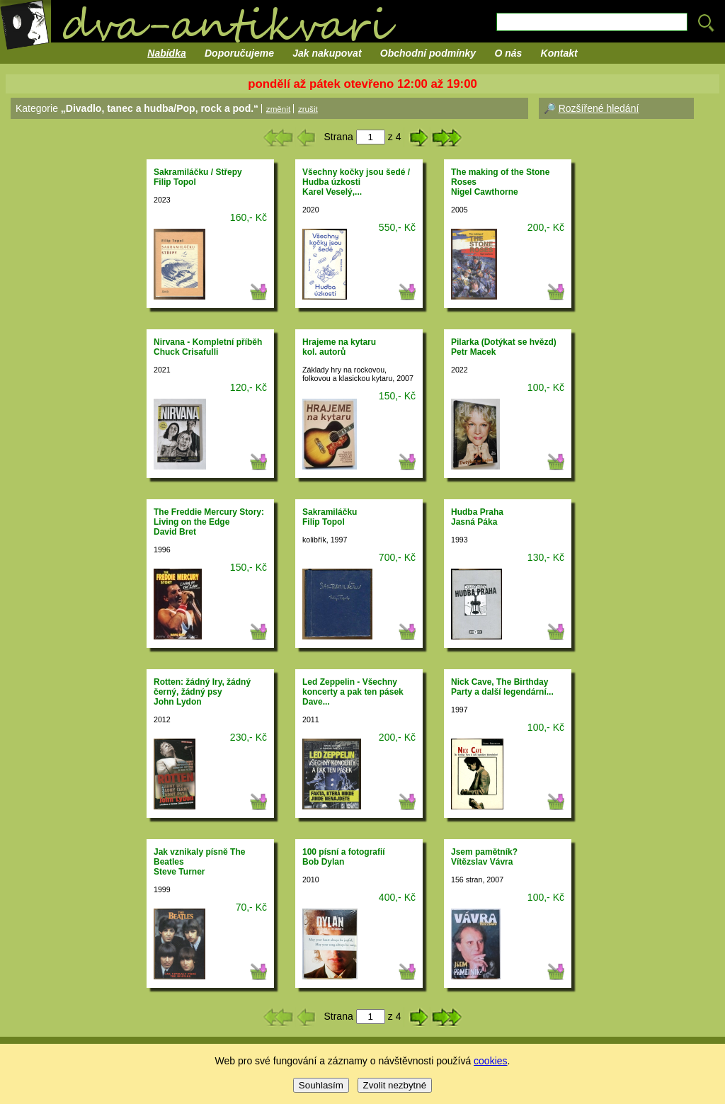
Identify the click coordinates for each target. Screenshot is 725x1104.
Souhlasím (321, 1085)
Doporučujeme (239, 53)
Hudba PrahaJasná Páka (477, 517)
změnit (278, 108)
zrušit (308, 108)
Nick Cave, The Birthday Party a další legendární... (502, 687)
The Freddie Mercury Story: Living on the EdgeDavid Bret (209, 522)
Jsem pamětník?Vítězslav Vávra (484, 857)
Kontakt (559, 53)
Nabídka (166, 53)
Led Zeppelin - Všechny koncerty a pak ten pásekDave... (353, 692)
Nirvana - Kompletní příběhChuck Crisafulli (208, 347)
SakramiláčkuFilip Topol (329, 517)
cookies (490, 1060)
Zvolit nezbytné (395, 1085)
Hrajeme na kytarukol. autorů (339, 347)
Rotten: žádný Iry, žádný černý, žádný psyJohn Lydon (202, 692)
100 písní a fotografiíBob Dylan (343, 857)
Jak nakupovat (326, 53)
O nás (508, 53)
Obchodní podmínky (428, 53)
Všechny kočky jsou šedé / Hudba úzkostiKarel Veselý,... (356, 182)
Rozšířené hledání (599, 108)
